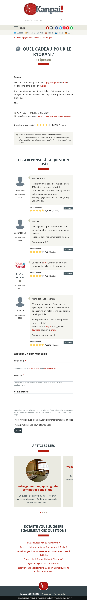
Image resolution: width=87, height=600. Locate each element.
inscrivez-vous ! (50, 369)
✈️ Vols (40, 33)
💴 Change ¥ (29, 33)
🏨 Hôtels (49, 33)
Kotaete (17, 37)
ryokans (43, 85)
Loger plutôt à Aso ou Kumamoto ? (43, 542)
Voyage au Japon (27, 37)
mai (65, 82)
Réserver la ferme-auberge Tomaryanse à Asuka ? (43, 547)
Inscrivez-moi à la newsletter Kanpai (33, 424)
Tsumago (36, 329)
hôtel (45, 262)
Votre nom (20, 361)
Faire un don (60, 594)
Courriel (19, 375)
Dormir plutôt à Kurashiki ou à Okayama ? (43, 559)
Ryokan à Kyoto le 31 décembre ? (43, 563)
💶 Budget (18, 33)
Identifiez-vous (33, 369)
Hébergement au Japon (43, 37)
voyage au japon (52, 82)
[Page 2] (42, 512)
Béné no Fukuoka (20, 276)
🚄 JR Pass (59, 33)
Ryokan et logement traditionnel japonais (54, 116)
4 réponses (43, 59)
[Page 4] (46, 512)
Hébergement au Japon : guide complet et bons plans (37, 488)
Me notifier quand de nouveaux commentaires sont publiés (44, 419)
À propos (46, 594)
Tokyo (48, 326)
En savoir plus (65, 598)
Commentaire (21, 392)
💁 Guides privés (72, 33)
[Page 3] (44, 512)
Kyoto (53, 329)
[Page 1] (40, 512)
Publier (18, 430)
